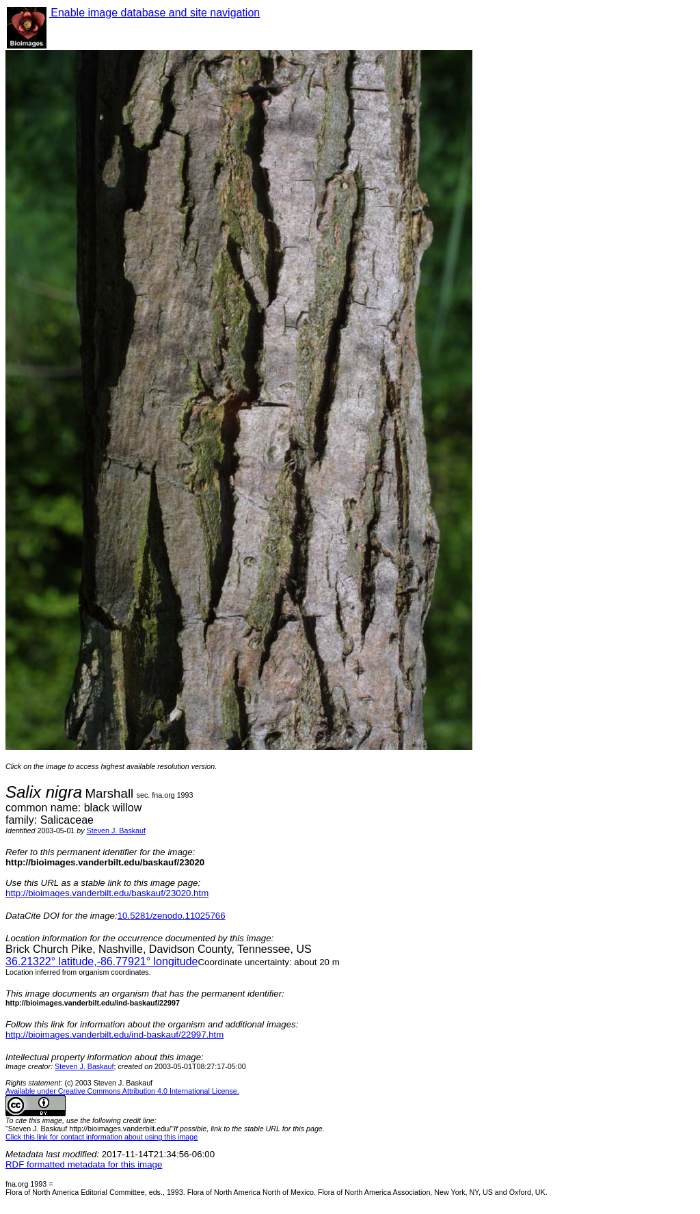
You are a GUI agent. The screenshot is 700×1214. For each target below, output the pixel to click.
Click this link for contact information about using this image (101, 1137)
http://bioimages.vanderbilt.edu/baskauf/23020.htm (106, 893)
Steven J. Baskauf (116, 830)
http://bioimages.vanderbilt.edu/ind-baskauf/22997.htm (114, 1034)
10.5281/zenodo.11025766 (172, 915)
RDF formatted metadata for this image (83, 1164)
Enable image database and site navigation (154, 12)
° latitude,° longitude (101, 961)
